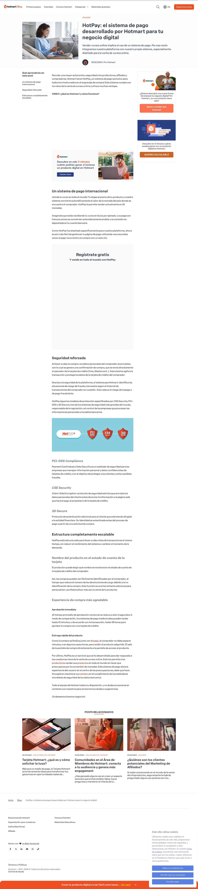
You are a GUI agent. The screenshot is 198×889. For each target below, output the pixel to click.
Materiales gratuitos (100, 7)
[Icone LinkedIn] (21, 849)
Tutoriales (48, 7)
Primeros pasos (33, 7)
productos (82, 663)
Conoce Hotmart (64, 7)
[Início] (13, 6)
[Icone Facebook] (10, 849)
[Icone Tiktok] (38, 849)
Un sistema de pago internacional (31, 83)
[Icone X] (16, 849)
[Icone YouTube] (27, 849)
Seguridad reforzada (32, 90)
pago (95, 640)
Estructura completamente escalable (34, 96)
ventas (83, 674)
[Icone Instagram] (32, 849)
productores (58, 663)
